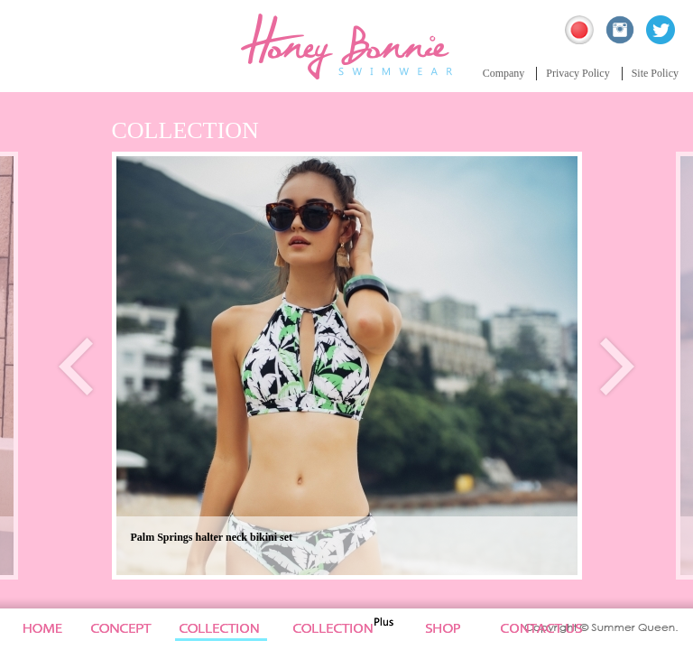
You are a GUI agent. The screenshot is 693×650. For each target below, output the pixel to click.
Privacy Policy (577, 73)
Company (504, 73)
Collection (228, 629)
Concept (122, 629)
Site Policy (655, 73)
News (455, 629)
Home (39, 629)
